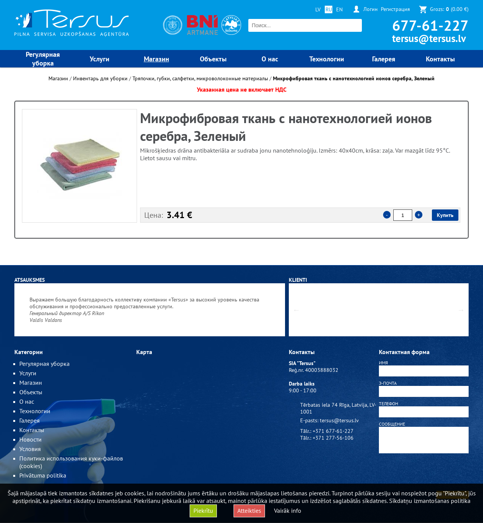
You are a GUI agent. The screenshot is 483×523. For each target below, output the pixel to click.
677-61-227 (430, 25)
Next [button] (461, 310)
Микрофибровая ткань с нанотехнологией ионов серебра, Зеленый (354, 78)
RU (329, 9)
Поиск (355, 26)
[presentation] (424, 473)
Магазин (58, 78)
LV (318, 9)
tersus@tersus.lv (429, 38)
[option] (79, 166)
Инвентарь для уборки (100, 78)
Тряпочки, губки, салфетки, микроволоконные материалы (200, 78)
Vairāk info (287, 510)
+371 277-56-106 (333, 437)
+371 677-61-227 (333, 431)
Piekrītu (203, 510)
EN (339, 9)
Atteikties (249, 510)
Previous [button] (296, 310)
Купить (445, 215)
